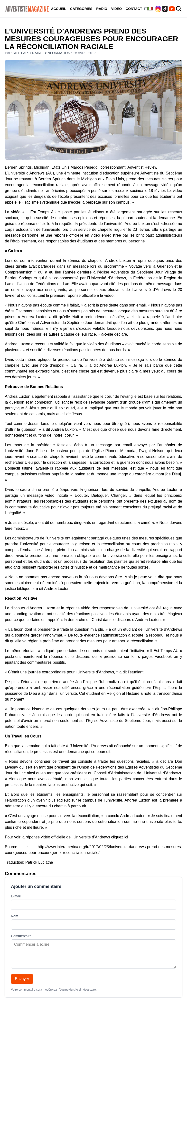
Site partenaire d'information (42, 53)
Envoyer (22, 979)
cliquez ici (119, 837)
